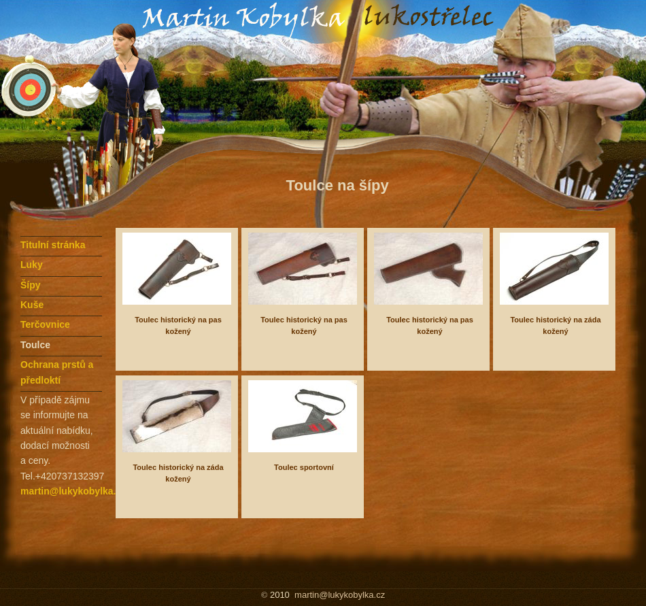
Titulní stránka (52, 244)
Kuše (32, 304)
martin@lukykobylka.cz (73, 491)
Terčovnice (45, 324)
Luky (31, 264)
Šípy (30, 285)
